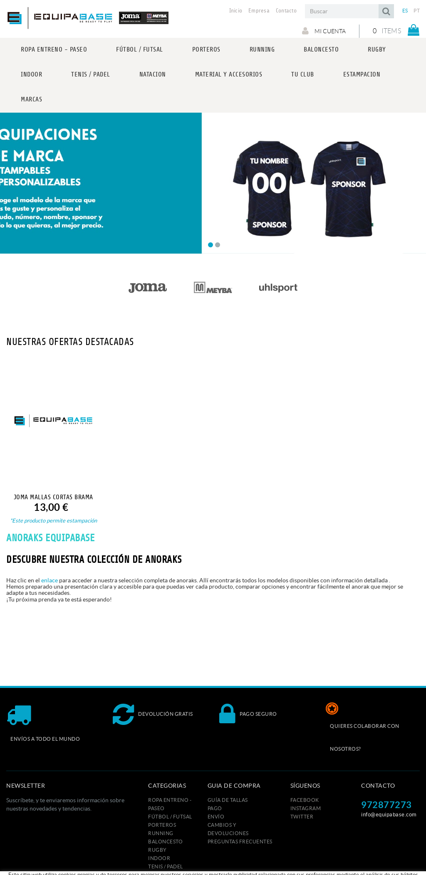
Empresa (259, 10)
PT (417, 10)
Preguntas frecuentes (240, 841)
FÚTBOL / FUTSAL (170, 816)
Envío (216, 816)
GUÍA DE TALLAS (228, 800)
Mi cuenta (324, 31)
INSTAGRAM (305, 808)
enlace (49, 580)
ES (405, 10)
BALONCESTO (165, 841)
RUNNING (160, 833)
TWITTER (302, 816)
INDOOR (159, 858)
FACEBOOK (304, 800)
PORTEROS (162, 825)
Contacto (286, 10)
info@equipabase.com (389, 814)
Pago (215, 808)
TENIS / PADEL (165, 866)
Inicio (236, 10)
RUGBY (157, 850)
